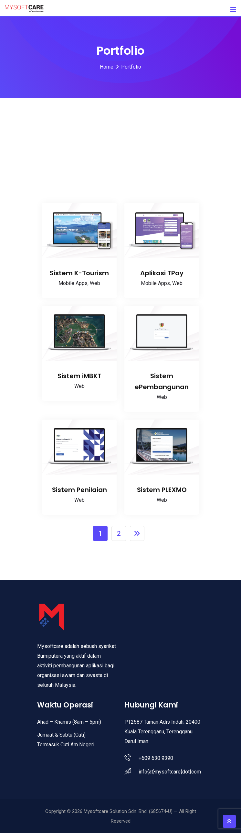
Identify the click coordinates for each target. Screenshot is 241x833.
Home (106, 67)
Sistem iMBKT (79, 375)
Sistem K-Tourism (79, 273)
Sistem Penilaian (79, 489)
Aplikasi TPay (161, 273)
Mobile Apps (73, 283)
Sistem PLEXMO (162, 489)
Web (95, 283)
